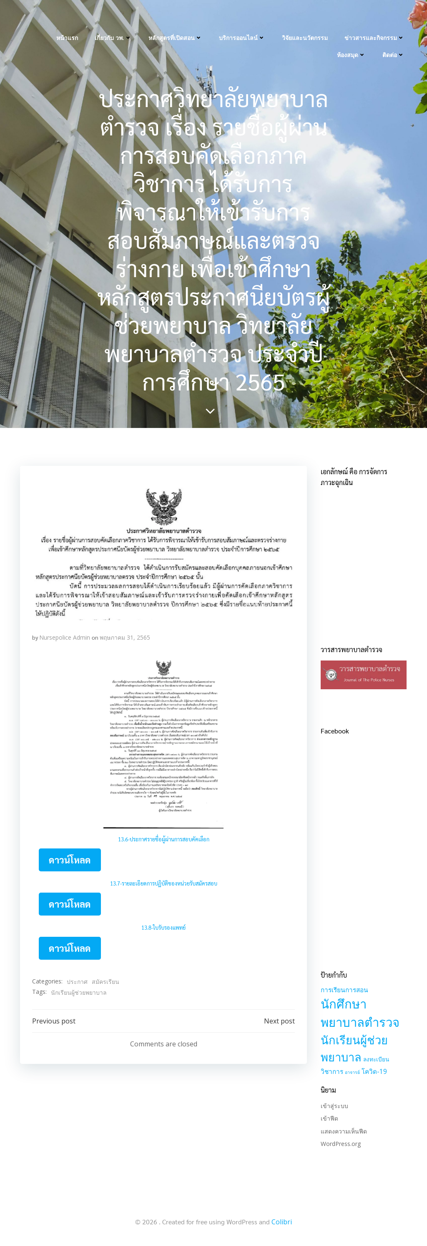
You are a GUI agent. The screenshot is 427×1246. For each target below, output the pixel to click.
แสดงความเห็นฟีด (343, 1132)
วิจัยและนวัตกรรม (306, 17)
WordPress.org (340, 1144)
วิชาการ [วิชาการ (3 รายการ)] (331, 1072)
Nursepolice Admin (64, 639)
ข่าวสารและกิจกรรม (375, 17)
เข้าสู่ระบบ (333, 1107)
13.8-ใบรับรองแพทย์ (163, 929)
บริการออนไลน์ (243, 17)
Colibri (281, 1221)
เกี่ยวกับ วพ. (114, 17)
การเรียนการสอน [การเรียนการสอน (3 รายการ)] (343, 990)
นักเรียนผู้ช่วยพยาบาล (79, 994)
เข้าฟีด (328, 1119)
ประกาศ (77, 983)
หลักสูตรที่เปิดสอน (176, 17)
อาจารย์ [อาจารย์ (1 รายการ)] (351, 1073)
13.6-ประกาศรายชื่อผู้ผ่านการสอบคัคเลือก (163, 840)
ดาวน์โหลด (70, 861)
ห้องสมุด (352, 34)
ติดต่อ (394, 34)
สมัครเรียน (105, 983)
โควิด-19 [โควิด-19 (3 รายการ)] (373, 1072)
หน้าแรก (68, 17)
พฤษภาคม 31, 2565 (125, 639)
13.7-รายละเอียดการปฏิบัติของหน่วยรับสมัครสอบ (163, 884)
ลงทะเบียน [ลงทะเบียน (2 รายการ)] (375, 1060)
